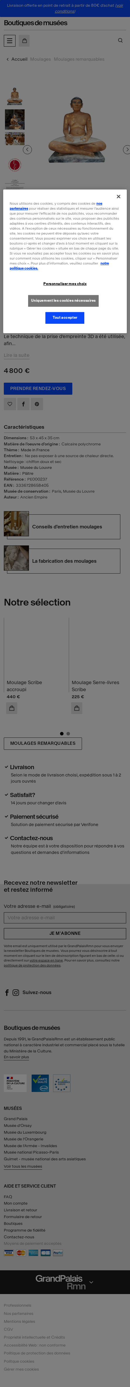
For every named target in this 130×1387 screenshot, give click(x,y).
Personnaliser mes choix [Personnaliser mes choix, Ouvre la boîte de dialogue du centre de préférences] (64, 284)
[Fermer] (118, 196)
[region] (65, 261)
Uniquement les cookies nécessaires (63, 301)
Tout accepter (65, 317)
